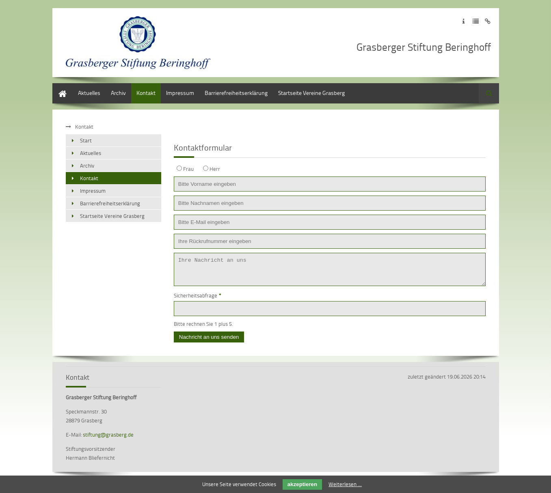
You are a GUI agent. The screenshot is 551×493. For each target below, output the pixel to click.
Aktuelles (89, 93)
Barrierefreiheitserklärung (236, 93)
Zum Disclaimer (488, 21)
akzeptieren (302, 484)
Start (58, 87)
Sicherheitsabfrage (197, 300)
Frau (188, 168)
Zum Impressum (463, 21)
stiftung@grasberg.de (108, 439)
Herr (215, 168)
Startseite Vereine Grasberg (311, 93)
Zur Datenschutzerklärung (476, 21)
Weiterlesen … (345, 484)
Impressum (180, 93)
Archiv (118, 93)
